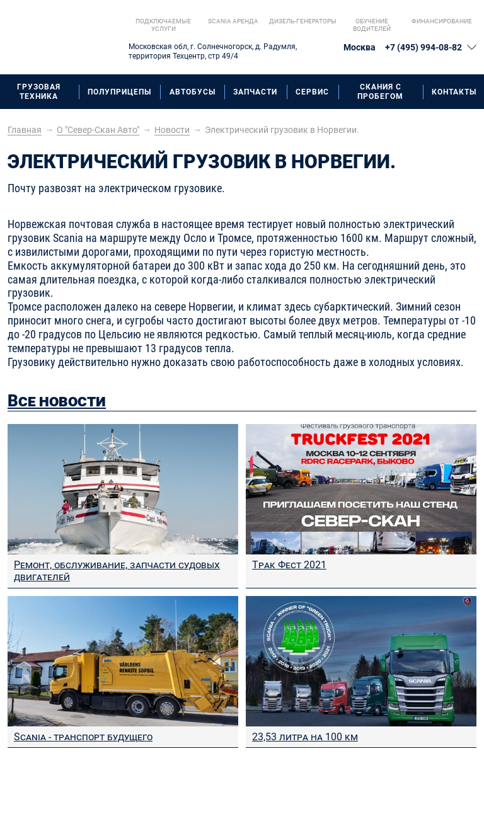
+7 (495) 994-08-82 (423, 47)
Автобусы (193, 92)
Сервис (312, 92)
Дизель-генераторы (303, 21)
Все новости (57, 400)
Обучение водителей (372, 25)
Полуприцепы (119, 92)
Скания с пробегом (380, 92)
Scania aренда (233, 21)
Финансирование (442, 21)
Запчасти (255, 92)
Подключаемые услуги (163, 25)
